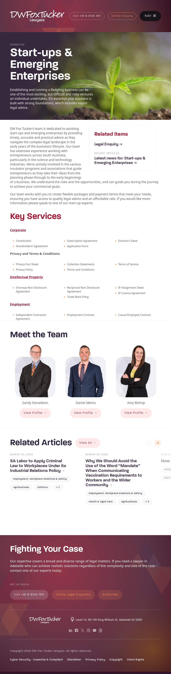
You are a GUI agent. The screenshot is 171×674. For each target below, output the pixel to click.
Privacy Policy (95, 659)
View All (85, 443)
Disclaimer (74, 659)
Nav (148, 16)
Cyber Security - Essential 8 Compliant (36, 659)
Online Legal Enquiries (73, 594)
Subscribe (110, 594)
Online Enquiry (122, 16)
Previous (149, 443)
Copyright (116, 659)
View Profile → (35, 413)
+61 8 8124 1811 (87, 16)
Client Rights (135, 659)
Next (157, 443)
